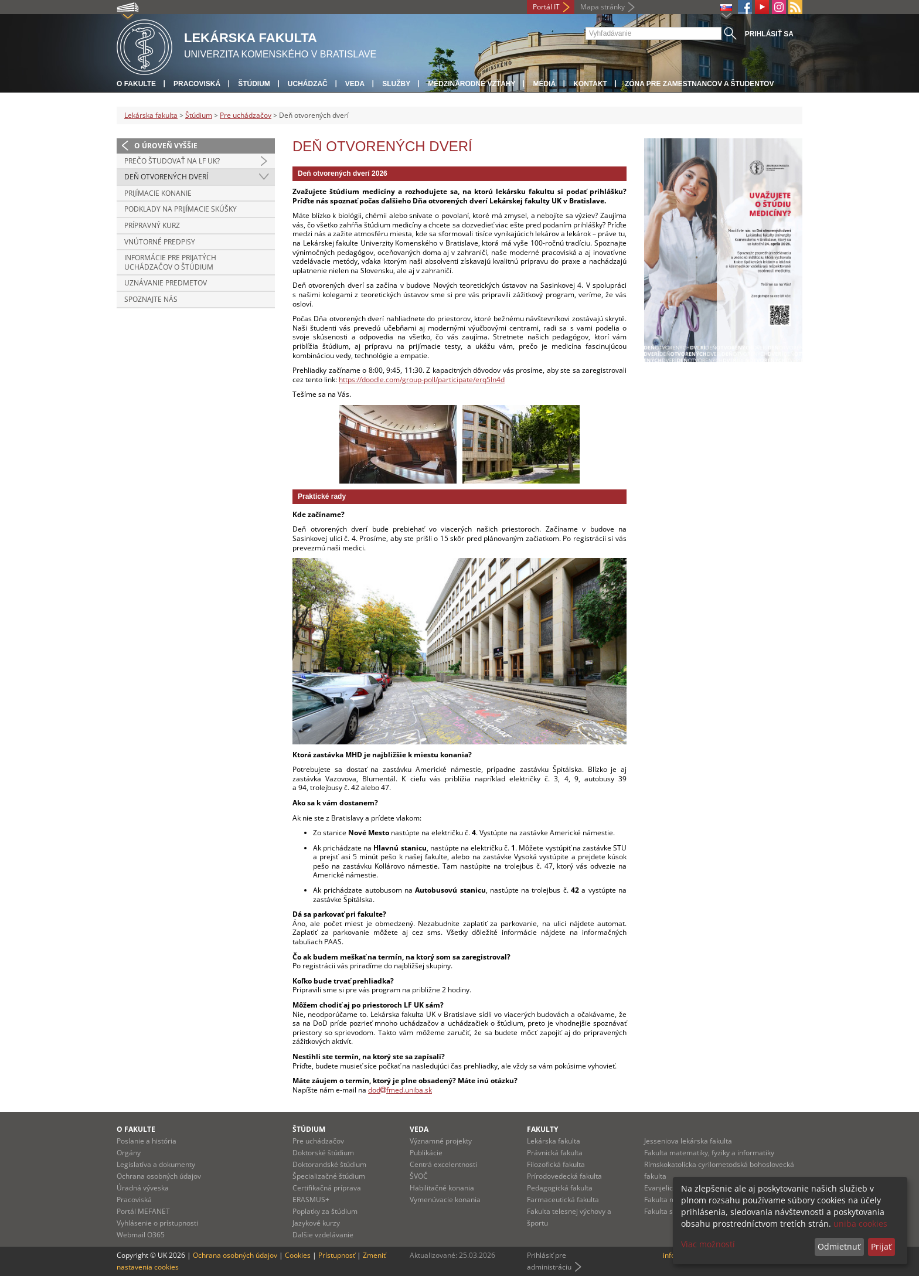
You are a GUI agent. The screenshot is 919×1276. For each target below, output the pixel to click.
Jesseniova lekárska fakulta (688, 1141)
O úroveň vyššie (166, 146)
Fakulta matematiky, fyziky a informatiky (709, 1153)
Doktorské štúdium (323, 1153)
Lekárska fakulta (151, 115)
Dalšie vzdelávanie (322, 1235)
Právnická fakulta (555, 1153)
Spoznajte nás (151, 299)
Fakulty (542, 1129)
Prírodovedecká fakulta (564, 1176)
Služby (396, 84)
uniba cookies (860, 1223)
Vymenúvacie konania (445, 1199)
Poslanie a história (146, 1141)
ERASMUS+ (310, 1199)
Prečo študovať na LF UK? (172, 161)
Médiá (544, 84)
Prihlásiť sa (769, 34)
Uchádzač (308, 84)
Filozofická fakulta (556, 1164)
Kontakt (590, 84)
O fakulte (136, 84)
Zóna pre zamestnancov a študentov (699, 84)
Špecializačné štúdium (328, 1176)
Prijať (881, 1246)
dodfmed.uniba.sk (400, 1090)
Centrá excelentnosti (443, 1164)
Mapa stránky (602, 7)
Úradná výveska (143, 1188)
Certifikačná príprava (326, 1188)
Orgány (129, 1153)
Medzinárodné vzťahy (471, 84)
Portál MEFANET (143, 1211)
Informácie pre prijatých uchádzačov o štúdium (170, 262)
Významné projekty (441, 1141)
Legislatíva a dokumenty (156, 1164)
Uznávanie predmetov (165, 283)
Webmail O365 (141, 1235)
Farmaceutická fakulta (563, 1199)
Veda (355, 84)
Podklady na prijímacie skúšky (180, 209)
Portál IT (546, 7)
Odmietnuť (839, 1246)
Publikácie (426, 1153)
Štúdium (254, 84)
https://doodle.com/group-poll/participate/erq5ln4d (422, 379)
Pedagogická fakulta (560, 1188)
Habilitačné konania (442, 1188)
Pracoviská (196, 84)
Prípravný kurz (152, 225)
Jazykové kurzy (316, 1223)
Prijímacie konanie (158, 193)
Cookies (298, 1255)
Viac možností (708, 1244)
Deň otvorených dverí (166, 177)
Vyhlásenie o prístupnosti (157, 1223)
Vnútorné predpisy (159, 242)
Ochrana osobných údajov (159, 1176)
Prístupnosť (336, 1255)
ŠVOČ (419, 1176)
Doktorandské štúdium (329, 1164)
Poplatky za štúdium (325, 1211)
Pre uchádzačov (245, 115)
